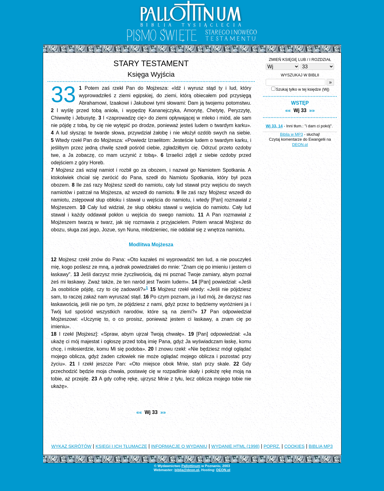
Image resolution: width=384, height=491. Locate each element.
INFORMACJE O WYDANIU (179, 446)
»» (163, 412)
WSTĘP (300, 103)
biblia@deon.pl (186, 470)
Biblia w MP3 (291, 134)
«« (139, 412)
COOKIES (294, 446)
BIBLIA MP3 (321, 446)
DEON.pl (300, 144)
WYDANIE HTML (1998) (235, 446)
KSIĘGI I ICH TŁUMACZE (121, 446)
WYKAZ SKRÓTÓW (71, 446)
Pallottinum (190, 466)
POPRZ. (272, 446)
